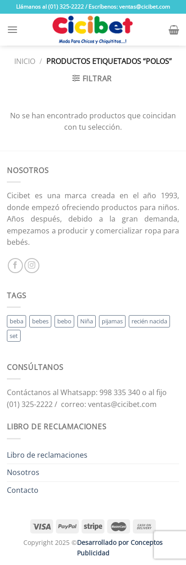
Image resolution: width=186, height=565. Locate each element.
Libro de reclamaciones (47, 455)
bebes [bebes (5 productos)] (40, 321)
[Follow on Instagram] (31, 265)
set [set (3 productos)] (14, 336)
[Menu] (12, 29)
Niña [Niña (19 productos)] (86, 321)
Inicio (24, 61)
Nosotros (23, 472)
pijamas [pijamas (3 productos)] (112, 321)
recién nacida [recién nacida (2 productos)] (149, 321)
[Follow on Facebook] (15, 265)
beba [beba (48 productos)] (16, 321)
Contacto (22, 490)
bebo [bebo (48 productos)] (64, 321)
